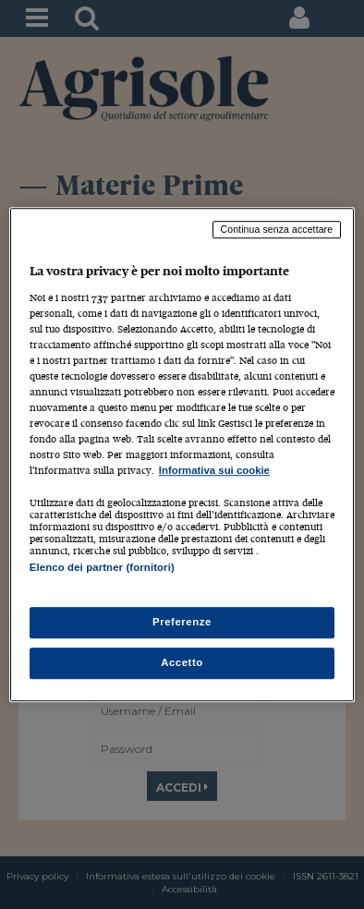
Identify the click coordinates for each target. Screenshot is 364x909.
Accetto (182, 662)
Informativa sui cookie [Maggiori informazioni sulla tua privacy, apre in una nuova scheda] (214, 471)
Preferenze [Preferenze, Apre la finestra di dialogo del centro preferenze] (182, 621)
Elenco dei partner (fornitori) (102, 568)
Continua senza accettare (277, 229)
